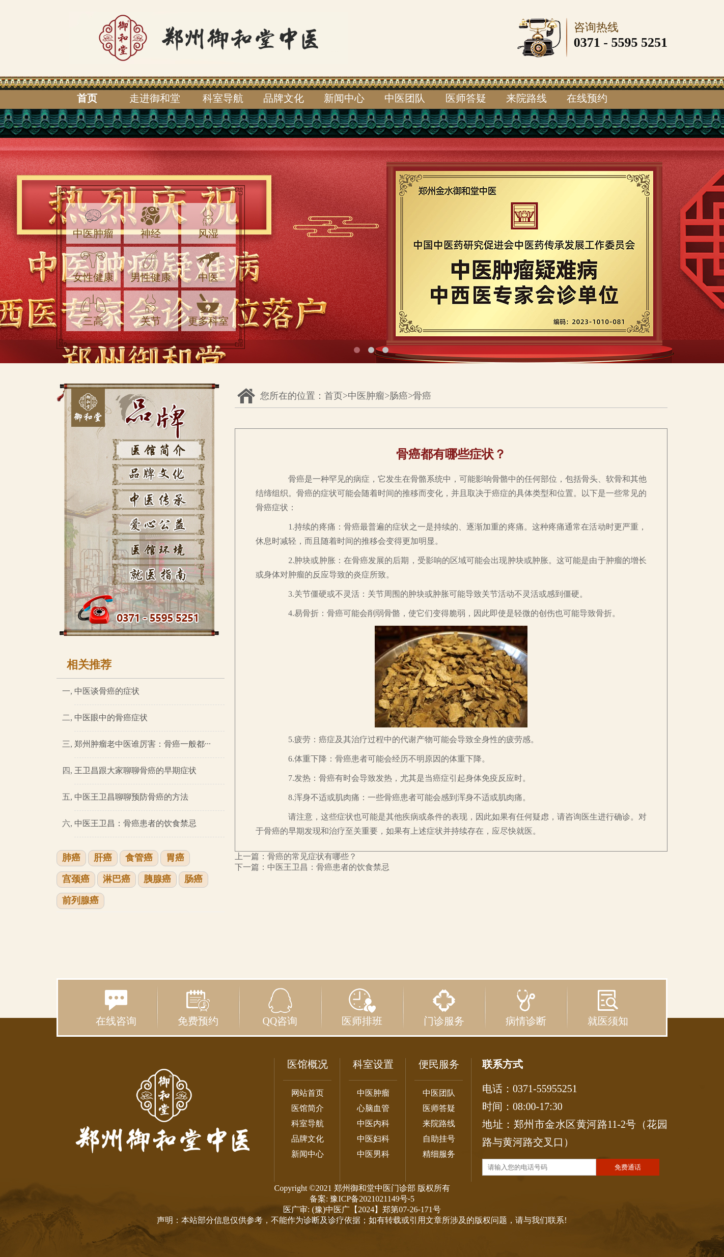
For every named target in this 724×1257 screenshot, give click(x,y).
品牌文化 (283, 98)
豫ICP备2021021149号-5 (372, 1198)
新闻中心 (344, 98)
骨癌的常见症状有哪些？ (312, 856)
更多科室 (208, 310)
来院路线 (526, 98)
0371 (587, 42)
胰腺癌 (157, 879)
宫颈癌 (76, 879)
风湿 (208, 222)
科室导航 (223, 98)
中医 (208, 266)
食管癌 (139, 858)
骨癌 (422, 396)
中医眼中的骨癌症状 (111, 717)
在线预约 (587, 98)
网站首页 (307, 1093)
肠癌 (193, 879)
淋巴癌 (116, 879)
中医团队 (404, 98)
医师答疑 (465, 98)
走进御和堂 (154, 98)
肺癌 (71, 858)
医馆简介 (307, 1108)
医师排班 (362, 1007)
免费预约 (198, 1007)
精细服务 (439, 1154)
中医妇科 (373, 1138)
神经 (150, 222)
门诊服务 (444, 1007)
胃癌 (175, 858)
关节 (150, 310)
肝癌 (103, 858)
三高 (93, 310)
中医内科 (373, 1123)
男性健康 (150, 266)
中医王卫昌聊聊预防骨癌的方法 (131, 797)
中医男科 (373, 1154)
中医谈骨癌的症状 (107, 691)
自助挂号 (439, 1138)
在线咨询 (116, 1007)
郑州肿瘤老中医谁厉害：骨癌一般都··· (142, 744)
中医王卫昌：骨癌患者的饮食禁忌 (135, 823)
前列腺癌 (80, 901)
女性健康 (93, 266)
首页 (87, 98)
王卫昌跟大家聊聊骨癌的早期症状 (135, 770)
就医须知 (608, 1007)
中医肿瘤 (93, 222)
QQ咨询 (280, 1007)
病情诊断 (526, 1007)
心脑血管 (373, 1108)
